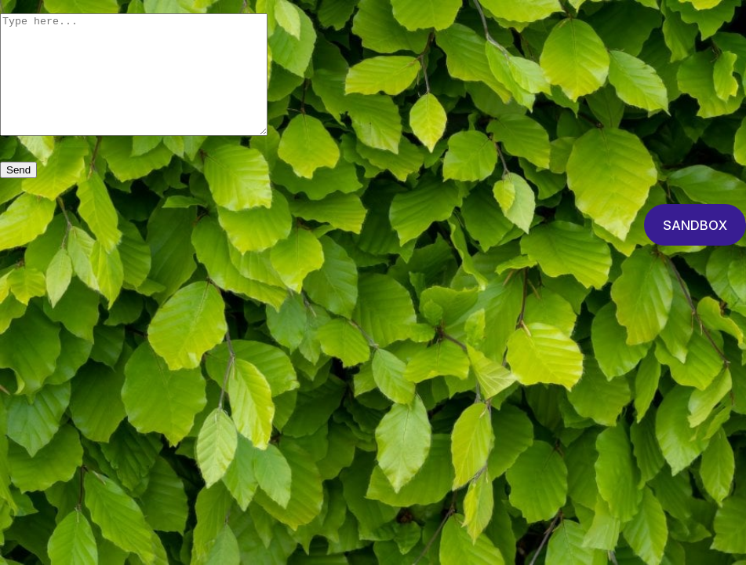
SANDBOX (695, 249)
